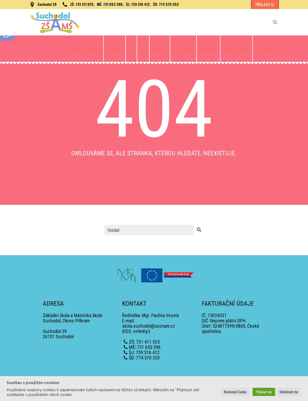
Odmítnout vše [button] (289, 391)
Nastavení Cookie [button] (235, 391)
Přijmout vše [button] (264, 391)
